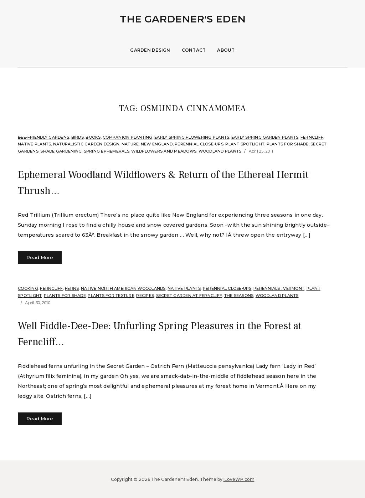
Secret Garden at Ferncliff (189, 295)
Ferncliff (311, 137)
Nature (130, 144)
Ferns (72, 288)
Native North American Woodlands (123, 288)
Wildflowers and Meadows (163, 151)
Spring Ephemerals (106, 151)
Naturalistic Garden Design (86, 144)
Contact (194, 50)
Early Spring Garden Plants (265, 137)
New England (157, 144)
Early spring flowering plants (191, 137)
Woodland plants (220, 151)
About (226, 50)
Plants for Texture (111, 295)
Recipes (145, 295)
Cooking (28, 288)
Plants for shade (288, 144)
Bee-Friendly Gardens (43, 137)
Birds (77, 137)
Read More (39, 257)
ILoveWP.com (239, 479)
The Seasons (239, 295)
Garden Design (150, 50)
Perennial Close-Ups (199, 144)
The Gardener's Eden (183, 19)
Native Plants (34, 144)
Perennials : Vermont (278, 288)
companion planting (128, 137)
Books (93, 137)
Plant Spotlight (244, 144)
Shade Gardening (61, 151)
